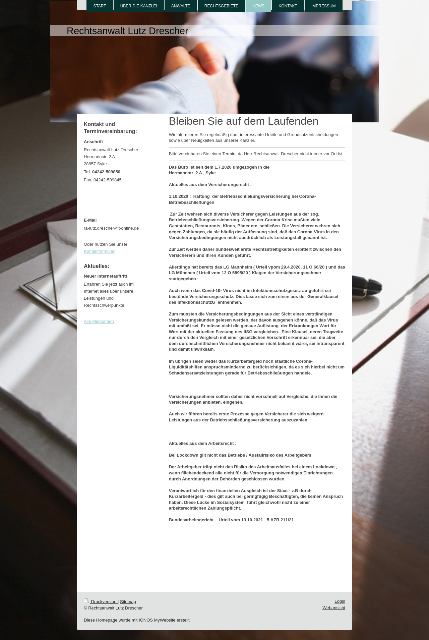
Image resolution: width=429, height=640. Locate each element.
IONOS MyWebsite (157, 620)
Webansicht (333, 607)
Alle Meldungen (99, 321)
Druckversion (101, 601)
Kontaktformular (99, 251)
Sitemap (128, 601)
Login (339, 601)
